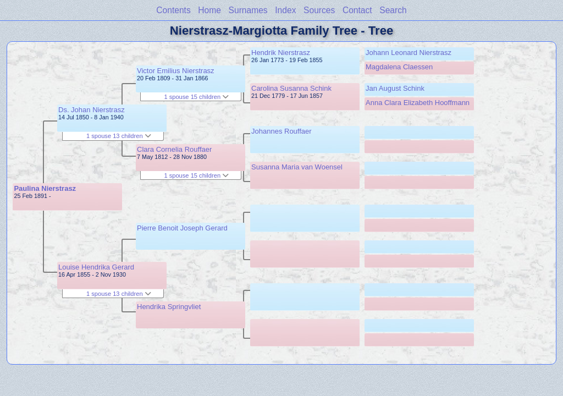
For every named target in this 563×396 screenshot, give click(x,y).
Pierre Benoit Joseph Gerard (182, 228)
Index (285, 10)
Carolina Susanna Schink (291, 88)
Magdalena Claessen (399, 67)
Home (209, 10)
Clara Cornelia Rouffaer (174, 149)
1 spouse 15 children (196, 97)
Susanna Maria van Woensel (297, 167)
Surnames (248, 10)
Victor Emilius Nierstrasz (175, 71)
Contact (357, 10)
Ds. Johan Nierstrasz (91, 110)
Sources (319, 10)
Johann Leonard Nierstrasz (408, 52)
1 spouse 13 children (118, 136)
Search (392, 10)
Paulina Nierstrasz (45, 188)
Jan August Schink (395, 88)
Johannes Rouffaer (281, 131)
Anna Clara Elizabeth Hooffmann (418, 102)
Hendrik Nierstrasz (280, 52)
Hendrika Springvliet (169, 306)
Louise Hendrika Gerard (96, 267)
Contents (173, 10)
